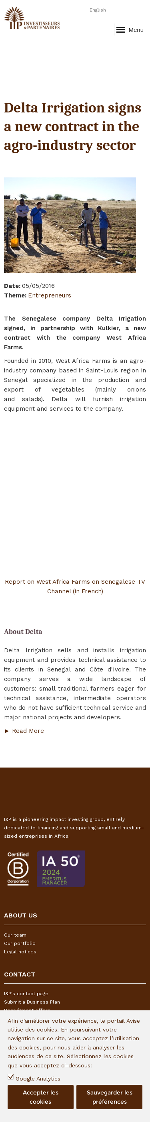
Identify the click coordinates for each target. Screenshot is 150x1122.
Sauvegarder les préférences (109, 1097)
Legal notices (20, 952)
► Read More (25, 730)
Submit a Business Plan (32, 1002)
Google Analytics (38, 1078)
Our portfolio (20, 943)
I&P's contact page (26, 993)
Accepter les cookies (40, 1097)
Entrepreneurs (49, 295)
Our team (15, 935)
